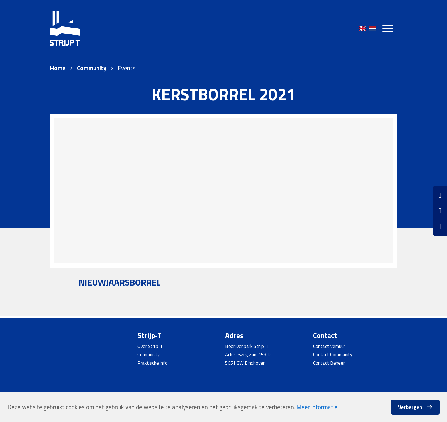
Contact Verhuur (329, 346)
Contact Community (332, 354)
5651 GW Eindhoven (245, 362)
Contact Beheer (329, 362)
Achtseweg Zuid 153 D (248, 354)
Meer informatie (317, 406)
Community (91, 68)
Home (58, 68)
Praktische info (152, 362)
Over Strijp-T (150, 346)
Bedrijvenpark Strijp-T (247, 346)
